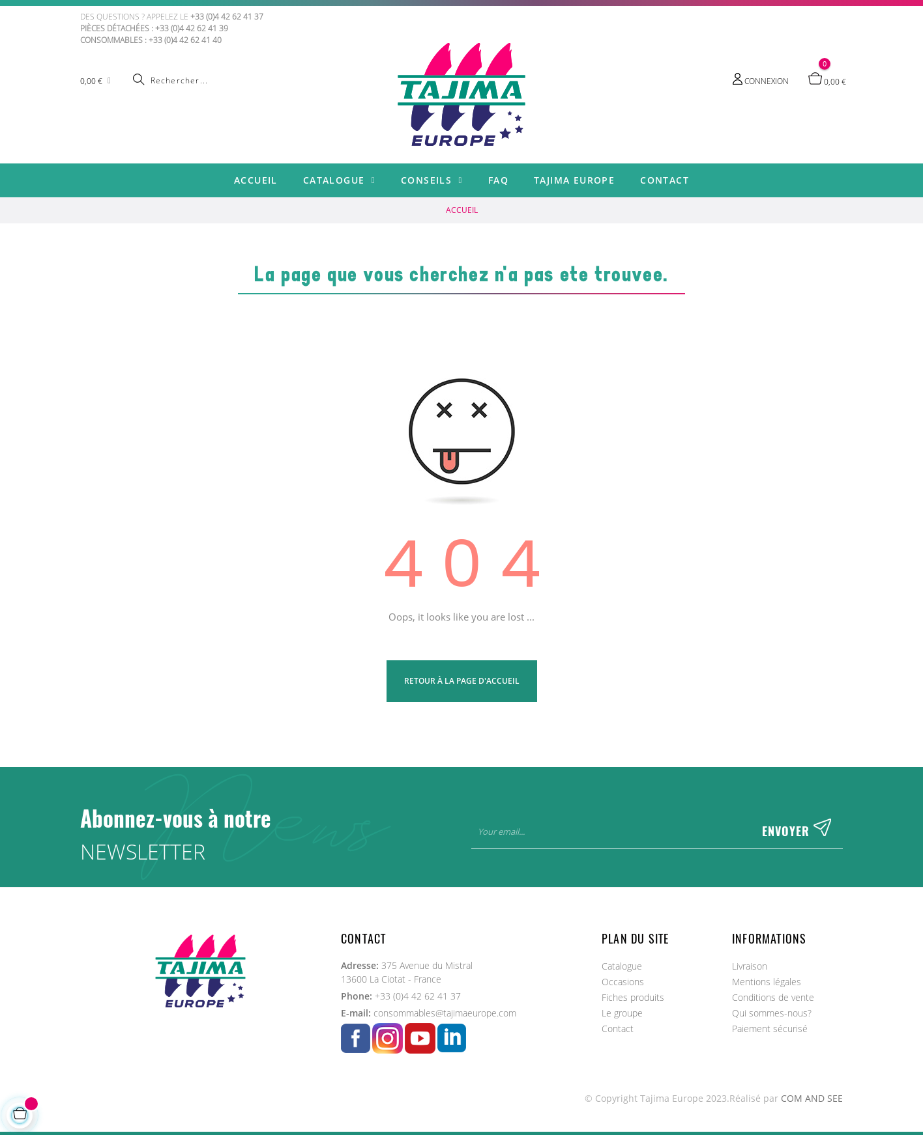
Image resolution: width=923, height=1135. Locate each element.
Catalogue (622, 966)
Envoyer (796, 831)
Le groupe (622, 1013)
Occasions (623, 981)
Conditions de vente (773, 997)
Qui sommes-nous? (772, 1013)
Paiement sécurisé (770, 1028)
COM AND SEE (812, 1098)
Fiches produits (633, 997)
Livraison (749, 966)
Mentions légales (766, 981)
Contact (618, 1028)
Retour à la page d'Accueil (462, 680)
